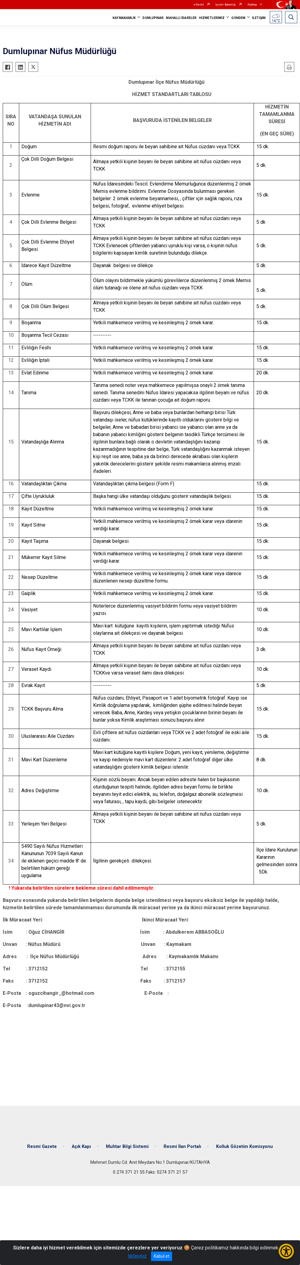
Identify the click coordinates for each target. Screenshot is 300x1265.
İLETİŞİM (259, 18)
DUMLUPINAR (153, 18)
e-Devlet (199, 4)
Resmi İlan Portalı (182, 1146)
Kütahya (252, 4)
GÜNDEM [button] (238, 18)
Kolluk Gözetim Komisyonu (244, 1146)
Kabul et (161, 1256)
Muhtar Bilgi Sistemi (127, 1146)
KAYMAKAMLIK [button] (124, 18)
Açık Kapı (81, 1146)
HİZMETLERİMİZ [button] (212, 18)
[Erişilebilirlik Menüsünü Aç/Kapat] (286, 1251)
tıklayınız (137, 1256)
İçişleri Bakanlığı (225, 4)
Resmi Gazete (42, 1146)
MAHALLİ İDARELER (181, 18)
